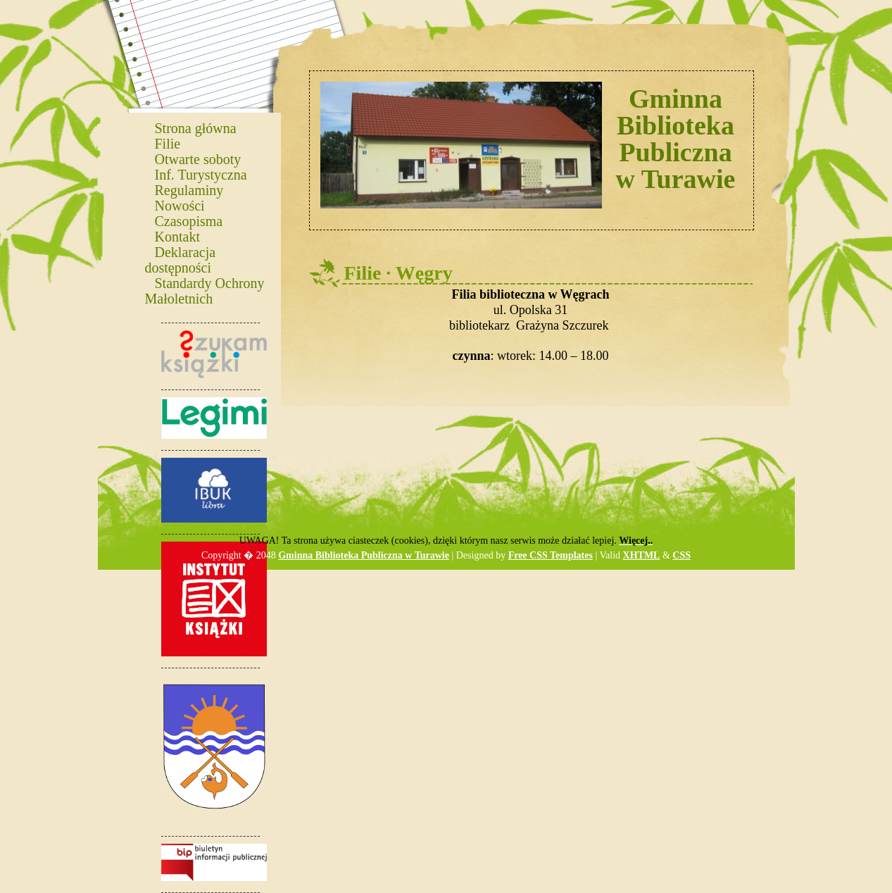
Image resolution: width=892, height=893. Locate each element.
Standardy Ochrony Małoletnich (205, 290)
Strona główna (196, 127)
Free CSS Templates (550, 555)
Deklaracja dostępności (180, 259)
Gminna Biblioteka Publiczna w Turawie (363, 555)
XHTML (641, 555)
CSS (681, 555)
